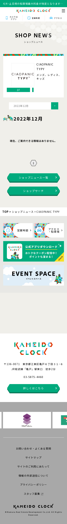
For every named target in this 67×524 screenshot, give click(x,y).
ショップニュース (23, 211)
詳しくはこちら (33, 388)
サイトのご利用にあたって (33, 466)
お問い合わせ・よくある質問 (33, 448)
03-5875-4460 (33, 377)
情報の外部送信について (33, 475)
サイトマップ (33, 457)
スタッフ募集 (33, 493)
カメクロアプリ (14, 17)
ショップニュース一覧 (33, 177)
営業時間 (36, 18)
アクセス (58, 18)
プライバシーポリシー (33, 484)
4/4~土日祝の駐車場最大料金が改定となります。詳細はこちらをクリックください (33, 4)
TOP (5, 211)
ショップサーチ (33, 191)
